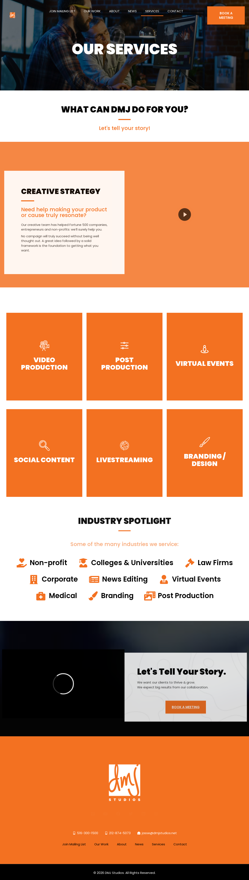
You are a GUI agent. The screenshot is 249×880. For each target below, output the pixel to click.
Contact (175, 7)
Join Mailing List (62, 7)
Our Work (92, 7)
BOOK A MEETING (226, 11)
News (132, 7)
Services (152, 7)
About (114, 7)
